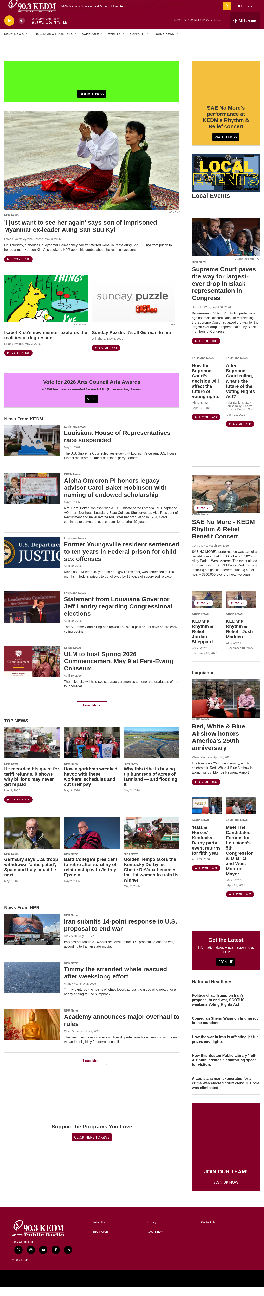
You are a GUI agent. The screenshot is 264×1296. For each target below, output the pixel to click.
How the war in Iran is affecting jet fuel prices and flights (225, 1048)
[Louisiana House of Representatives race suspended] (32, 449)
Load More (92, 714)
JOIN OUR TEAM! (226, 1181)
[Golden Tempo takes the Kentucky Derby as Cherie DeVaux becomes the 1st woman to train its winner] (151, 842)
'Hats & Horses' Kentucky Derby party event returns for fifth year (206, 849)
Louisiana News (75, 436)
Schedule (90, 43)
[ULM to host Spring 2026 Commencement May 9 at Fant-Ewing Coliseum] (32, 671)
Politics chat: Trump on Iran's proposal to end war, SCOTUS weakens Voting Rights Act (218, 1009)
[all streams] (245, 30)
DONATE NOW (91, 103)
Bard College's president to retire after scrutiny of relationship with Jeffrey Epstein (90, 876)
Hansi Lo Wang (201, 316)
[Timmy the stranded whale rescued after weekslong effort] (32, 986)
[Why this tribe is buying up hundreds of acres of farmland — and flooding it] (151, 751)
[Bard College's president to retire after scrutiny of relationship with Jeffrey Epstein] (92, 842)
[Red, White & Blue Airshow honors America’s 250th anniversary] (226, 707)
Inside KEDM (164, 43)
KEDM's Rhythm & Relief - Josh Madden (239, 638)
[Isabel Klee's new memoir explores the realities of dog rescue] (46, 307)
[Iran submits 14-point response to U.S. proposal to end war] (32, 938)
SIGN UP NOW (225, 1191)
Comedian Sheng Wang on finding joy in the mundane (225, 1030)
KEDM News (14, 43)
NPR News (11, 224)
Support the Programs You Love (92, 1136)
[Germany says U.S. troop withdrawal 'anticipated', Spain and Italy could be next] (32, 842)
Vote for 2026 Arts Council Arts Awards (92, 391)
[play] (9, 30)
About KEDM (155, 1240)
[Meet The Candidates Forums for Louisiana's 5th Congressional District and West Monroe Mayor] (241, 815)
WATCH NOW (225, 146)
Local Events (211, 204)
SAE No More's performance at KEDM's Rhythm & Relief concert (226, 126)
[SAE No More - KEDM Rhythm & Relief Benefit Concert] (226, 503)
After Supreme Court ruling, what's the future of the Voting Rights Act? (240, 390)
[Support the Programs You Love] (91, 1105)
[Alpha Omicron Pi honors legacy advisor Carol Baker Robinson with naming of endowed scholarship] (32, 497)
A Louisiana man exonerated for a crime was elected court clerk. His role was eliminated (225, 1092)
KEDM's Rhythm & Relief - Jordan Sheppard (202, 641)
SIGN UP (225, 971)
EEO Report (100, 1240)
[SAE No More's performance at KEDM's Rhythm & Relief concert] (226, 89)
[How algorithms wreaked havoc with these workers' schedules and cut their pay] (92, 751)
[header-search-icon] (228, 11)
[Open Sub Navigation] (26, 43)
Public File (99, 1231)
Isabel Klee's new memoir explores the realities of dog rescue (45, 344)
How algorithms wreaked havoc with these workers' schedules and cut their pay (90, 786)
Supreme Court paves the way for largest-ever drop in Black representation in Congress (224, 293)
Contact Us (208, 1231)
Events (114, 43)
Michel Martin (200, 412)
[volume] (21, 30)
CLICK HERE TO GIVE (92, 1146)
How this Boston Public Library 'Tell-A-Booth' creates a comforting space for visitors (224, 1069)
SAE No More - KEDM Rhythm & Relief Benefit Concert (223, 538)
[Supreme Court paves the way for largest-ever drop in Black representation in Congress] (226, 246)
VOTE (91, 408)
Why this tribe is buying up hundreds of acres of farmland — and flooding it (150, 786)
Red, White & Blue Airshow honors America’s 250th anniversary (218, 746)
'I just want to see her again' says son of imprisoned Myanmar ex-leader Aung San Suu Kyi (80, 235)
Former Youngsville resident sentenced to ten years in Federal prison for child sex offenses (121, 560)
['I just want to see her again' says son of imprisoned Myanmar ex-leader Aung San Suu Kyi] (91, 169)
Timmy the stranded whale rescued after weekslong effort (115, 982)
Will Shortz (99, 348)
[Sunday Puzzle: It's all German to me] (133, 307)
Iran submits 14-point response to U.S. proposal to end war (120, 934)
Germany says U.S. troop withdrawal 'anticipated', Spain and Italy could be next (31, 876)
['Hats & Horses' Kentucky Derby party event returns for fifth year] (207, 815)
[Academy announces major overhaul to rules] (32, 1033)
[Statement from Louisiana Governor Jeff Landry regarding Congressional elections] (32, 616)
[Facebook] (226, 464)
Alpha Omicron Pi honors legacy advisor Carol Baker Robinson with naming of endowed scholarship (115, 497)
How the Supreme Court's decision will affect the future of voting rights (205, 390)
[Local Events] (226, 182)
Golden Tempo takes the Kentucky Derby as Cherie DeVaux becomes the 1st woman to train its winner (151, 879)
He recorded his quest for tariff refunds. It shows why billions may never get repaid (31, 786)
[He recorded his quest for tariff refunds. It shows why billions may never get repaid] (32, 751)
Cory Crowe (199, 555)
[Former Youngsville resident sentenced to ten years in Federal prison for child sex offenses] (32, 561)
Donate (249, 11)
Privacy (151, 1231)
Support (137, 43)
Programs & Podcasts (53, 43)
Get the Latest (226, 949)
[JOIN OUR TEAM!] (226, 1142)
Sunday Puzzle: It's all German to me (131, 341)
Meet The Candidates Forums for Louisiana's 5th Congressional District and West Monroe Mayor (239, 860)
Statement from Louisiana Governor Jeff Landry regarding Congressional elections (118, 615)
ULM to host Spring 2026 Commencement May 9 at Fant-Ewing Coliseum (118, 670)
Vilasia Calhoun (202, 766)
